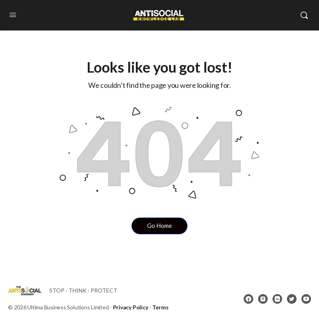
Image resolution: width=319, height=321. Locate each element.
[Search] (304, 15)
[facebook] (248, 299)
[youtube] (306, 299)
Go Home (159, 225)
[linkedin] (277, 299)
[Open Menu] (13, 15)
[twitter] (292, 299)
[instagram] (263, 299)
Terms (160, 307)
